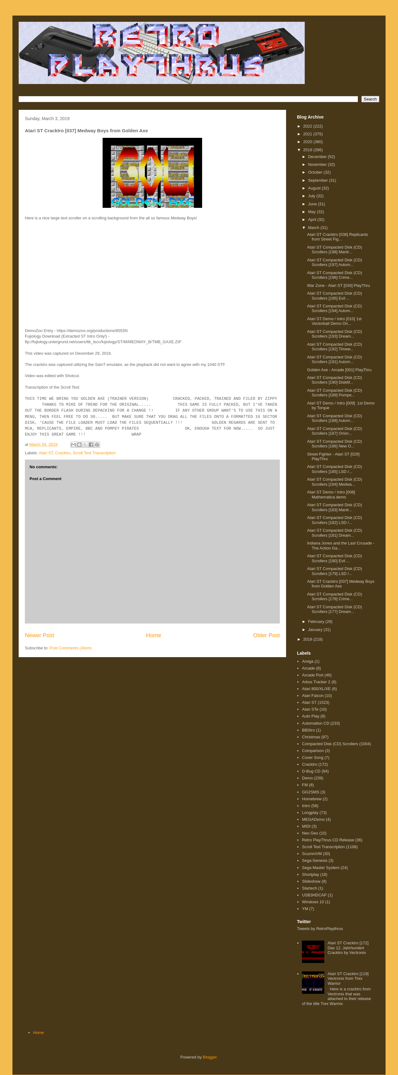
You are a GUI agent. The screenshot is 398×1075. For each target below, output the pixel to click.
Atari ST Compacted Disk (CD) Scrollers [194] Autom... (334, 308)
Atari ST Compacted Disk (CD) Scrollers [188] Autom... (334, 418)
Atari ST (46, 453)
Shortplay (310, 874)
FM (305, 785)
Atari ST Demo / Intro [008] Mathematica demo (331, 494)
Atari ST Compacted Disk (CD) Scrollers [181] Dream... (334, 533)
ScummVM (312, 853)
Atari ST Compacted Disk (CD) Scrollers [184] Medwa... (334, 482)
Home (153, 635)
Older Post (266, 635)
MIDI (306, 826)
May (312, 211)
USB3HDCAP (314, 895)
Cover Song (312, 757)
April (312, 219)
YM (305, 908)
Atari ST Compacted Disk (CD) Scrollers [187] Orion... (334, 431)
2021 (308, 134)
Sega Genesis (314, 860)
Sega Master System (321, 867)
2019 (308, 149)
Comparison (313, 750)
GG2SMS (310, 792)
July (312, 196)
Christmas (311, 737)
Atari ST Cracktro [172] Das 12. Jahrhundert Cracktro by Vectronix (347, 948)
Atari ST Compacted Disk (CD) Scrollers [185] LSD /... (334, 469)
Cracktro (63, 453)
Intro (306, 805)
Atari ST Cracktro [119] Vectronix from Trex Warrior (347, 978)
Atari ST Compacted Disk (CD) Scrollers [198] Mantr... (334, 250)
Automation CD (315, 723)
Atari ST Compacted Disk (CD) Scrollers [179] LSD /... (334, 571)
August (315, 188)
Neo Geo (310, 833)
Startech (309, 888)
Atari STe (310, 709)
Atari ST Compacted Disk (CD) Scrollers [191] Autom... (334, 359)
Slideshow (311, 881)
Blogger (209, 1057)
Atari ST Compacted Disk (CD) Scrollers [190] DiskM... (334, 380)
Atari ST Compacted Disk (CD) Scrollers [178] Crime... (334, 596)
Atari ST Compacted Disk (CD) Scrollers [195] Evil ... (334, 296)
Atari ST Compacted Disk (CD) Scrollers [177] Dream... (334, 609)
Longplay (310, 812)
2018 (308, 639)
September (318, 180)
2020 (308, 141)
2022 (308, 126)
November (318, 164)
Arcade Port (312, 675)
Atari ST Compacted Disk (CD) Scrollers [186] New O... (334, 444)
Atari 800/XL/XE (316, 688)
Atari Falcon (312, 695)
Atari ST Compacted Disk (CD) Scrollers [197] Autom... (334, 262)
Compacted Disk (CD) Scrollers (330, 743)
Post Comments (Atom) (71, 648)
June (313, 204)
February (317, 621)
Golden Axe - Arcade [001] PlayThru (339, 369)
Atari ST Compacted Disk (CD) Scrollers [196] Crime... (334, 275)
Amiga (307, 661)
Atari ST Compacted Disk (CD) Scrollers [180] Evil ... (334, 558)
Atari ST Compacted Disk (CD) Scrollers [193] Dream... (334, 334)
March (314, 227)
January (316, 629)
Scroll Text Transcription (94, 453)
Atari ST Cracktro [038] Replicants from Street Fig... (337, 237)
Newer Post (39, 635)
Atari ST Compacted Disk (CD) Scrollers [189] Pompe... (334, 393)
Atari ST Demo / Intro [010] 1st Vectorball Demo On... (334, 321)
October (316, 172)
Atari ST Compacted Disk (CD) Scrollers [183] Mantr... (334, 507)
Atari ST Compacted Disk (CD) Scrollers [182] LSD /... (334, 520)
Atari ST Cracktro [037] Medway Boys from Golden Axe (340, 584)
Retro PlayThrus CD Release (328, 840)
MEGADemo (313, 819)
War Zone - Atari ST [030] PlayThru (338, 285)
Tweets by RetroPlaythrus (320, 928)
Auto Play (310, 716)
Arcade (308, 668)
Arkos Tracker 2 (316, 682)
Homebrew (312, 799)
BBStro (308, 730)
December (318, 156)
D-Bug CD (311, 771)
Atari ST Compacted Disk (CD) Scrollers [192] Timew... (334, 347)
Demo (307, 778)
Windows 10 (313, 902)
